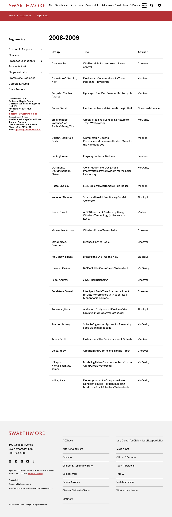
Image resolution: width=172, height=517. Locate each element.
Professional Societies (22, 78)
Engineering (17, 39)
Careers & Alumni (19, 84)
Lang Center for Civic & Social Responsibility (139, 441)
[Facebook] (16, 462)
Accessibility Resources (20, 484)
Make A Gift (122, 449)
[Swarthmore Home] (27, 433)
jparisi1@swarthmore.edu (28, 130)
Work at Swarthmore (127, 490)
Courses (14, 55)
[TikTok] (33, 462)
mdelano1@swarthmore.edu (23, 114)
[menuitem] (58, 5)
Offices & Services (126, 457)
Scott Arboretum (125, 466)
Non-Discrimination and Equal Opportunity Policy (31, 489)
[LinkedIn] (21, 462)
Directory (68, 499)
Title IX (120, 474)
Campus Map (70, 474)
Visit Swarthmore (125, 482)
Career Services (71, 482)
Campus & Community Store (78, 466)
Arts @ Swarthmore (73, 449)
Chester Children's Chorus (76, 490)
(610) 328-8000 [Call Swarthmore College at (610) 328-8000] (17, 453)
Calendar (67, 457)
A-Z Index (68, 441)
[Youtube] (27, 462)
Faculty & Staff (17, 66)
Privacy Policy (16, 480)
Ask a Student (17, 89)
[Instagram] (11, 462)
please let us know (35, 474)
